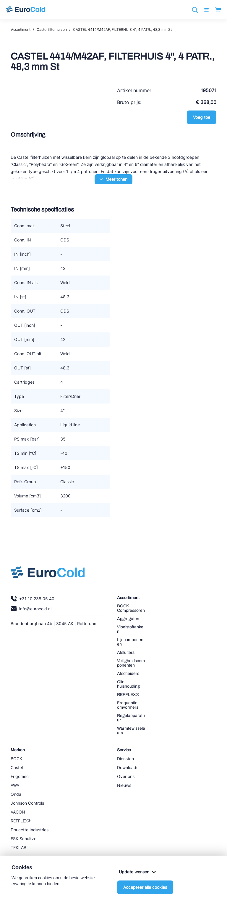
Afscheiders (128, 673)
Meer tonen (113, 179)
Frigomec (20, 776)
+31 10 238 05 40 (32, 598)
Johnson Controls (27, 803)
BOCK (16, 758)
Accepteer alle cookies (145, 887)
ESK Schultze (23, 838)
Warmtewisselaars (131, 730)
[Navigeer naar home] (25, 9)
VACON (18, 811)
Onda (16, 794)
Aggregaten (128, 619)
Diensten (125, 758)
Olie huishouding (128, 684)
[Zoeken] (195, 10)
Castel (17, 767)
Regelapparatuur (131, 717)
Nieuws (124, 785)
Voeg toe (201, 117)
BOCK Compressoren (131, 608)
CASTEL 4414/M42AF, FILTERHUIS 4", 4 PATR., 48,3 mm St (122, 29)
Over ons (125, 776)
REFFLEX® (128, 694)
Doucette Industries (29, 829)
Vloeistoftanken (130, 629)
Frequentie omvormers (127, 705)
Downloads (127, 767)
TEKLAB (18, 847)
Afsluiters (125, 652)
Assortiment (20, 29)
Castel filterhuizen (52, 29)
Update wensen (137, 871)
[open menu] (206, 10)
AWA (15, 785)
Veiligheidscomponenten (131, 663)
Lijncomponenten (131, 642)
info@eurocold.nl (31, 609)
